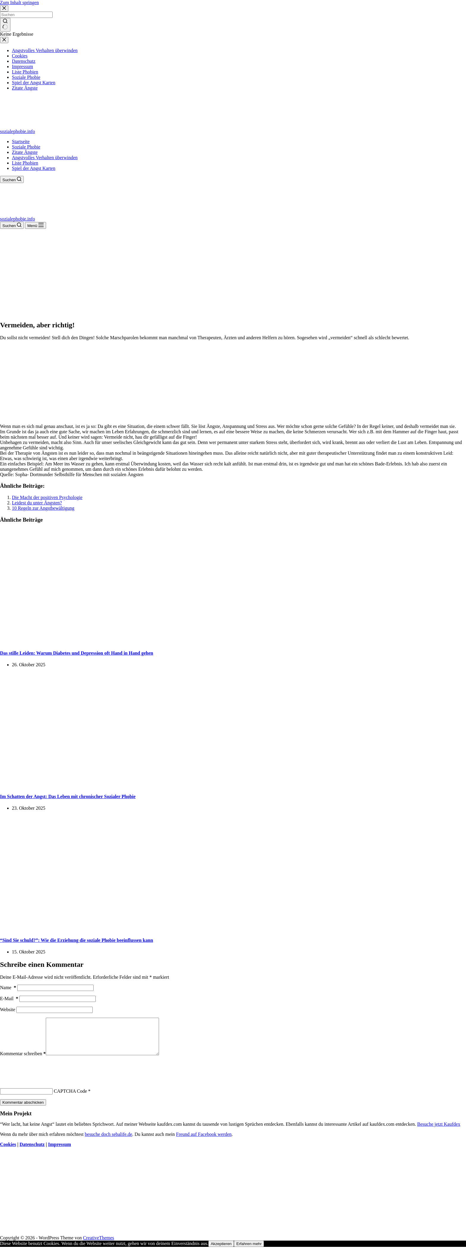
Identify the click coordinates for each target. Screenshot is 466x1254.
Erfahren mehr (249, 1251)
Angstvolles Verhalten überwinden (45, 157)
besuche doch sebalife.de (108, 1141)
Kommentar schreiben (23, 1060)
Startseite (21, 141)
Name (8, 987)
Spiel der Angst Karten (33, 168)
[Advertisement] (233, 273)
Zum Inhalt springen (19, 2)
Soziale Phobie (26, 146)
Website (7, 1009)
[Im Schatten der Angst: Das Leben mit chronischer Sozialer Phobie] (114, 784)
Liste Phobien (25, 162)
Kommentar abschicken (23, 1109)
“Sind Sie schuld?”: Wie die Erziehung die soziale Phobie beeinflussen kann (76, 940)
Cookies (8, 1151)
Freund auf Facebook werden (204, 1141)
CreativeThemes (98, 1244)
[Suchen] (12, 179)
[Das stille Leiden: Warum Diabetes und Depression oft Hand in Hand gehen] (114, 641)
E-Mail (9, 998)
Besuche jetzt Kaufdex (438, 1131)
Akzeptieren (221, 1251)
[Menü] (35, 225)
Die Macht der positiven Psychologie (47, 497)
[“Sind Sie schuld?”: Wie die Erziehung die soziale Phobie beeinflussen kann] (114, 928)
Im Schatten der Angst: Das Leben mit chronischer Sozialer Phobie (68, 796)
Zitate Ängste (25, 152)
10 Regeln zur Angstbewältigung (43, 508)
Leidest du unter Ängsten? (37, 502)
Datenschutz (32, 1151)
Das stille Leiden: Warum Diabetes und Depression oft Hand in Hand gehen (76, 653)
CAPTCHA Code (70, 1098)
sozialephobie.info (17, 131)
